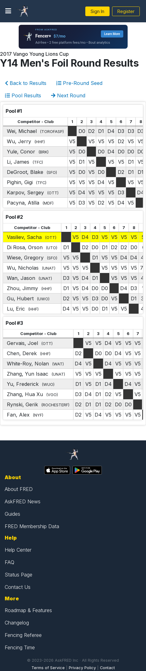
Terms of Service (48, 667)
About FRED (19, 489)
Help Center (18, 550)
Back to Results (25, 83)
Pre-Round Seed (79, 83)
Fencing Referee (23, 635)
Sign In (97, 11)
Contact (107, 667)
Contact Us (18, 587)
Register (125, 11)
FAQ (9, 562)
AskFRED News (22, 501)
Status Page (18, 575)
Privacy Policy (82, 667)
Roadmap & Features (28, 610)
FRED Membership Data (32, 526)
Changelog (17, 623)
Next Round (68, 95)
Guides (12, 514)
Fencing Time (20, 647)
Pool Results (23, 95)
